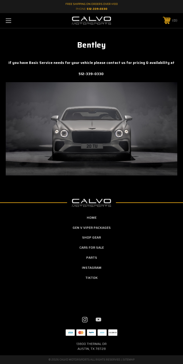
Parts (91, 257)
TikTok (91, 277)
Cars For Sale (91, 247)
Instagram (91, 267)
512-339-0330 (97, 9)
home (92, 217)
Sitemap (128, 359)
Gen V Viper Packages (92, 227)
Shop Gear (91, 237)
